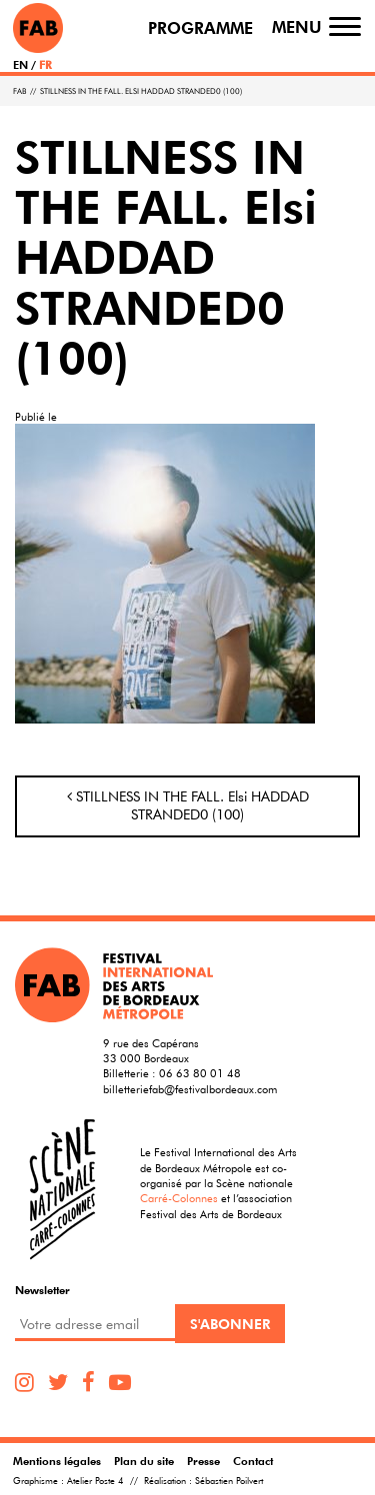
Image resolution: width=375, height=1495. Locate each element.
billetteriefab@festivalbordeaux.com (190, 1088)
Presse (203, 1460)
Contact (253, 1460)
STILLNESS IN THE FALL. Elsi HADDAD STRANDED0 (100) (188, 805)
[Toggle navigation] (345, 27)
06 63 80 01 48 (200, 1072)
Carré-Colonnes (179, 1197)
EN (20, 64)
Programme (200, 28)
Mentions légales (57, 1460)
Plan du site (144, 1460)
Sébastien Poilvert (229, 1481)
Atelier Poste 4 (95, 1481)
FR (45, 64)
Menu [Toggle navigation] (297, 27)
